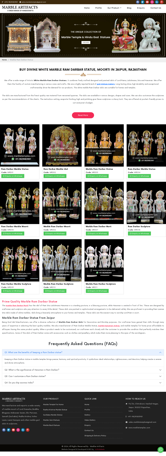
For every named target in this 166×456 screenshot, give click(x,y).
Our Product (114, 8)
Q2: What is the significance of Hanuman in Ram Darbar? (32, 370)
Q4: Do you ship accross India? (19, 383)
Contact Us (156, 8)
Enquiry (141, 8)
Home (87, 8)
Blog (129, 8)
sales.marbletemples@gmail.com (33, 2)
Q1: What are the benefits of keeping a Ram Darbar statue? (33, 352)
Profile (98, 8)
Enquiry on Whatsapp (12, 176)
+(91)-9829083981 (10, 2)
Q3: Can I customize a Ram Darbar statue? (25, 376)
